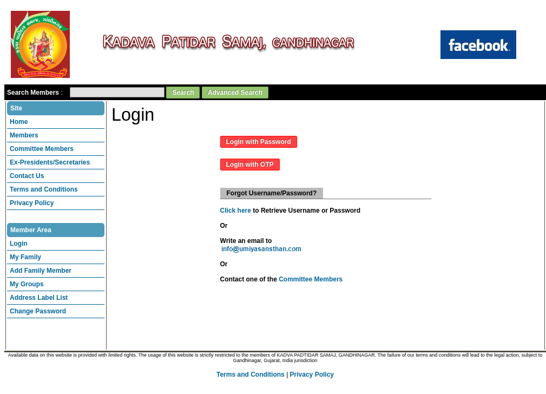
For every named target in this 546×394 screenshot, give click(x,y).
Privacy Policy (32, 203)
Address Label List (39, 297)
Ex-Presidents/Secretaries (50, 162)
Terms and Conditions (44, 189)
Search (183, 92)
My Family (25, 257)
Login (19, 243)
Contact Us (27, 176)
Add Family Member (40, 270)
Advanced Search (235, 92)
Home (19, 122)
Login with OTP (250, 164)
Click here (235, 210)
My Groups (27, 284)
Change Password (38, 311)
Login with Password (258, 142)
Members (24, 135)
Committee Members (42, 149)
